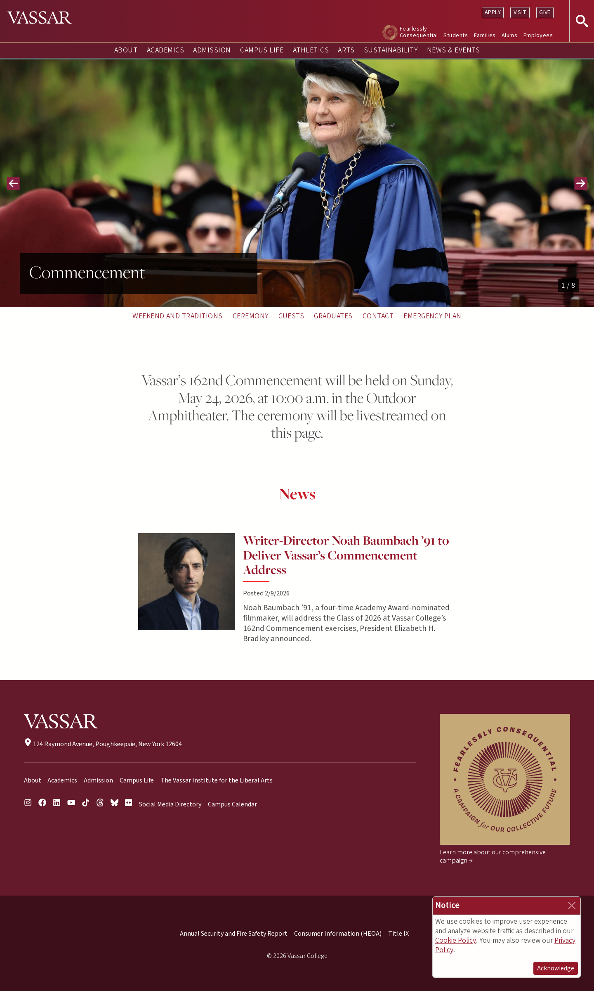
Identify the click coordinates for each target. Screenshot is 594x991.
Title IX (398, 933)
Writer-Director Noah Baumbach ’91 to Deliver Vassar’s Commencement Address (346, 555)
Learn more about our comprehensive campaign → (493, 856)
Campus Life (261, 50)
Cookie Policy (455, 940)
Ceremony (251, 316)
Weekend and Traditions (177, 316)
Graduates (333, 316)
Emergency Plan (432, 316)
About (125, 50)
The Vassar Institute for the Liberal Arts (216, 780)
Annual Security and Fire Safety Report (234, 933)
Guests (291, 316)
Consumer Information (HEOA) (338, 933)
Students (455, 35)
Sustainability (391, 50)
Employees (538, 35)
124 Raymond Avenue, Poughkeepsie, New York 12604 (103, 744)
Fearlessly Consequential (419, 32)
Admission (212, 50)
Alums (509, 35)
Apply (493, 12)
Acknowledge (555, 968)
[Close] (572, 905)
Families (485, 35)
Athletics (311, 50)
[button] (13, 183)
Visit (520, 12)
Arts (346, 50)
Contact (378, 316)
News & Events (453, 50)
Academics (165, 50)
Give (545, 12)
